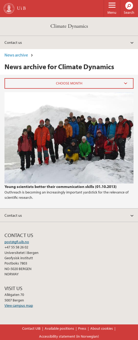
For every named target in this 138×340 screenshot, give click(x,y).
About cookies (101, 328)
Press (82, 328)
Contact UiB (31, 328)
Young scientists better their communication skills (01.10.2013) (60, 186)
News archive (16, 55)
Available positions (59, 328)
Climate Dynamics (69, 26)
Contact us (13, 42)
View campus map (18, 305)
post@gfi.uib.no (16, 241)
